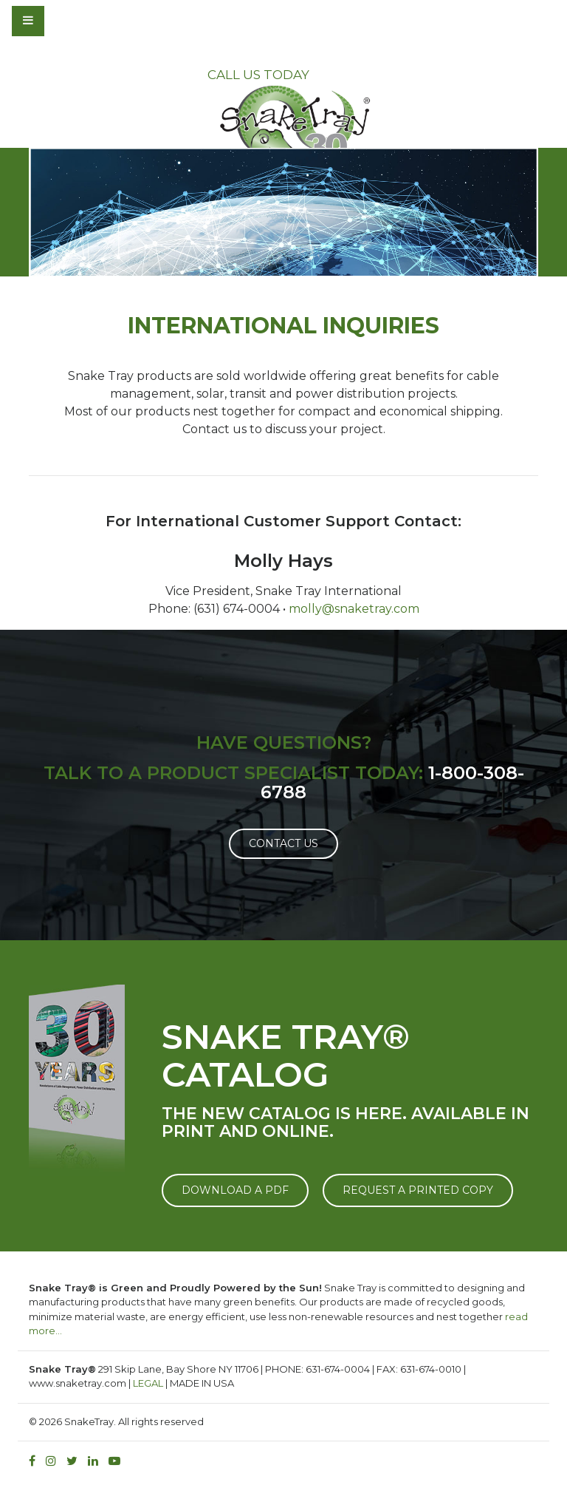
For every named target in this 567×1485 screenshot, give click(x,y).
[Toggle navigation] (68, 20)
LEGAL (148, 1383)
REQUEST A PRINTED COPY (418, 1190)
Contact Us (283, 843)
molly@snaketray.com (354, 609)
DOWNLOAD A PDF (235, 1190)
